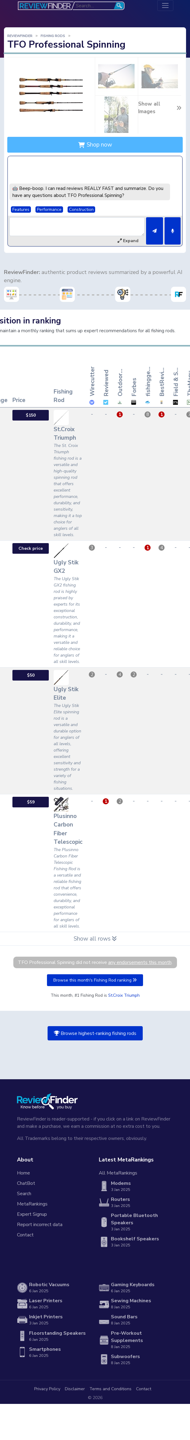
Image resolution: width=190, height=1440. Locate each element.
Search (24, 1193)
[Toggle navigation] (165, 5)
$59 (31, 802)
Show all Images (159, 107)
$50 (31, 675)
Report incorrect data (39, 1224)
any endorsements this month (140, 962)
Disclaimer (75, 1389)
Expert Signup (32, 1214)
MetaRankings (32, 1204)
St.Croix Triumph (124, 995)
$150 (31, 415)
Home (23, 1173)
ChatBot (26, 1183)
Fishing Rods (53, 36)
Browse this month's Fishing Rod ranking (95, 980)
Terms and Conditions (110, 1389)
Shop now (95, 145)
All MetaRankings (118, 1173)
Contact (25, 1235)
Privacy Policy (47, 1389)
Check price (30, 548)
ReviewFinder (19, 36)
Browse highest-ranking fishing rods (95, 1033)
